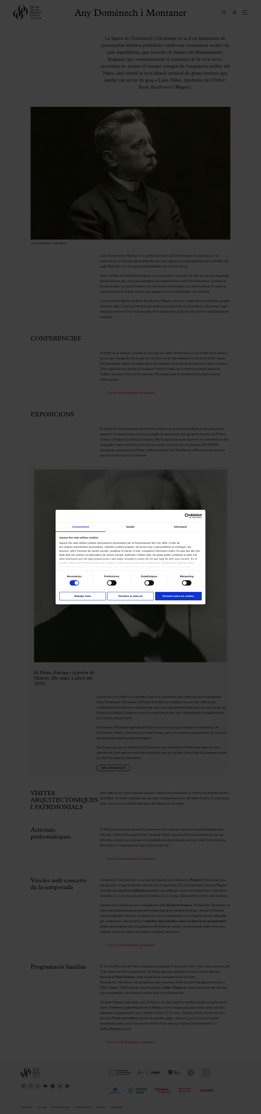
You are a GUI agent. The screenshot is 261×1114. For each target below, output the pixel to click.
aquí (157, 566)
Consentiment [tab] (80, 526)
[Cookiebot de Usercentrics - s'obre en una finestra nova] (187, 515)
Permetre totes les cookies (178, 596)
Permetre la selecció (130, 596)
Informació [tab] (180, 526)
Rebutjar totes (82, 596)
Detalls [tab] (130, 526)
